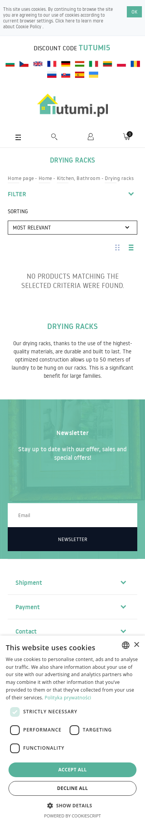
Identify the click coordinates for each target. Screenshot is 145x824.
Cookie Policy (29, 26)
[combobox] (126, 645)
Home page (21, 178)
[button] (72, 805)
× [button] (136, 645)
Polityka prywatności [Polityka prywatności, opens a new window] (67, 697)
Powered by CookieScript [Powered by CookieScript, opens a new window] (72, 816)
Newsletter (72, 539)
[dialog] (72, 730)
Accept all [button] (72, 769)
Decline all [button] (72, 788)
